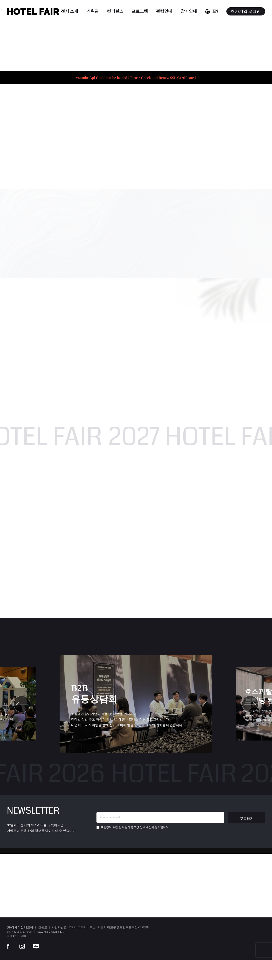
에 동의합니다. (132, 827)
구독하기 (247, 818)
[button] (22, 704)
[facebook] (8, 943)
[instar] (22, 943)
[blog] (36, 943)
